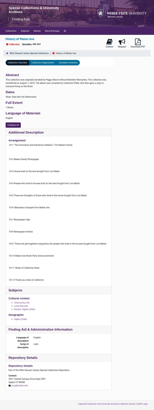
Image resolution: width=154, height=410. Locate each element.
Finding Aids (21, 19)
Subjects (25, 31)
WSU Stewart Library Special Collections (29, 53)
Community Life (21, 302)
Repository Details (23, 358)
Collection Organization (42, 62)
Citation (109, 43)
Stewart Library (128, 404)
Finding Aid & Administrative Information (41, 329)
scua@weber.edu (19, 385)
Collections (10, 31)
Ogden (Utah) (20, 319)
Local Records (21, 306)
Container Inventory (68, 62)
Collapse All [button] (13, 125)
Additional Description (26, 132)
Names (37, 31)
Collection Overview (17, 62)
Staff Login (142, 404)
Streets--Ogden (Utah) (24, 309)
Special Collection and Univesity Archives (99, 404)
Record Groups (52, 31)
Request (122, 43)
